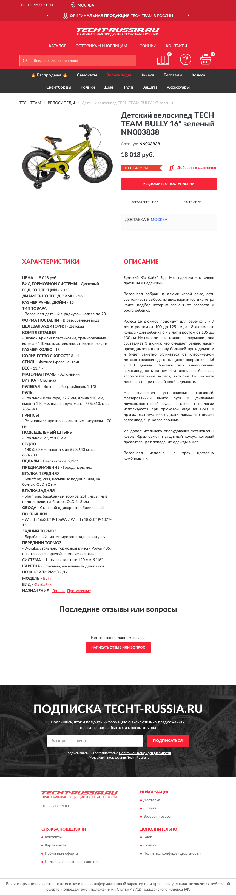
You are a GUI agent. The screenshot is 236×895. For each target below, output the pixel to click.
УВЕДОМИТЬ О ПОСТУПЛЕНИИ (168, 184)
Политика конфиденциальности (172, 854)
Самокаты (87, 75)
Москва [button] (159, 220)
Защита (150, 87)
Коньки (147, 75)
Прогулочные (79, 591)
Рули (128, 87)
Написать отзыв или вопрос (118, 647)
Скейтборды (58, 87)
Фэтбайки (43, 585)
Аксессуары (178, 87)
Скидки (150, 846)
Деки (109, 87)
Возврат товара (157, 817)
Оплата (150, 808)
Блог (147, 837)
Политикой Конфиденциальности (145, 753)
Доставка (151, 800)
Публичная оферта (61, 854)
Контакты (176, 46)
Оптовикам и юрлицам (101, 46)
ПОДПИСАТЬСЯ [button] (168, 741)
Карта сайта (55, 846)
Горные (58, 591)
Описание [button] (192, 201)
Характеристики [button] (144, 201)
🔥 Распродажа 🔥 (49, 75)
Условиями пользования (108, 757)
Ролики (88, 87)
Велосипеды (118, 75)
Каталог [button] (57, 46)
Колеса (198, 75)
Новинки (147, 46)
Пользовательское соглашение (72, 862)
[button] (186, 59)
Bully (47, 579)
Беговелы (173, 75)
